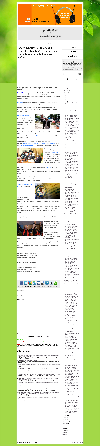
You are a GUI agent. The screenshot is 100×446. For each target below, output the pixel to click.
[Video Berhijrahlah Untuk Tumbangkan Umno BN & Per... (71, 400)
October (66, 93)
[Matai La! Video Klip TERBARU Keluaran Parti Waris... (71, 171)
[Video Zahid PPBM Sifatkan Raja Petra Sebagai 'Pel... (71, 392)
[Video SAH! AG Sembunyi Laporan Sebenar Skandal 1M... (71, 291)
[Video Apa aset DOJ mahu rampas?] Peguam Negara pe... (71, 312)
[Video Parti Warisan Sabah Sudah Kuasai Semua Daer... (71, 218)
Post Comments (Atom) (30, 333)
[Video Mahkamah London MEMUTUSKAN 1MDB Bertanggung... (70, 262)
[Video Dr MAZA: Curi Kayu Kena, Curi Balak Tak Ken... (71, 128)
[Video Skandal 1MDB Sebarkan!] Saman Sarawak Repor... (71, 119)
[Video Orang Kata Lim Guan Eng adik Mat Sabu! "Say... (71, 168)
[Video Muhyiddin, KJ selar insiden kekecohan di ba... (71, 389)
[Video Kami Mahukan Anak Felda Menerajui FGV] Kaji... (71, 165)
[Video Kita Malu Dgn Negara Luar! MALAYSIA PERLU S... (70, 266)
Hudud (47, 286)
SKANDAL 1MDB (53, 286)
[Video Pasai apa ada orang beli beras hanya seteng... (71, 403)
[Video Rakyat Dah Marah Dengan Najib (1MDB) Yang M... (71, 125)
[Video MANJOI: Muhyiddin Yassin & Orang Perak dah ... (71, 321)
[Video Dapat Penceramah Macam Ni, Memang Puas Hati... (71, 337)
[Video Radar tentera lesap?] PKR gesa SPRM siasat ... (71, 144)
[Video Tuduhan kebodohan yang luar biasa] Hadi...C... (71, 187)
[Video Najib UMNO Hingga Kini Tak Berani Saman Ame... (71, 233)
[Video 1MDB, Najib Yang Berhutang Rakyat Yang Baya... (71, 184)
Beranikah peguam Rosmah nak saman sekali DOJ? (71, 284)
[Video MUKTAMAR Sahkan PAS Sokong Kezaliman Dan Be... (71, 103)
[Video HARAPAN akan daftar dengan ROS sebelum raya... (70, 343)
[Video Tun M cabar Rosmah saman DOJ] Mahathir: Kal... (70, 253)
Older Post (58, 331)
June (65, 101)
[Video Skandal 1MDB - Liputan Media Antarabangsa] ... (71, 249)
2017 (64, 87)
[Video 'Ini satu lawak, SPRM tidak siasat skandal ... (71, 199)
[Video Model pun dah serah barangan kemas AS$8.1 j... (70, 159)
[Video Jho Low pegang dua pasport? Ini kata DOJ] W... (70, 300)
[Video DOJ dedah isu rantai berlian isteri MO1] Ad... (70, 309)
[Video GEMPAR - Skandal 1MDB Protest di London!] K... (71, 153)
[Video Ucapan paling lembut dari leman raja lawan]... (71, 374)
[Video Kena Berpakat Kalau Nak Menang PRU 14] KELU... (71, 256)
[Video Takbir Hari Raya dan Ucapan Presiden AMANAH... (70, 196)
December (66, 88)
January (66, 423)
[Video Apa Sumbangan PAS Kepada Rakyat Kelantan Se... (71, 134)
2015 (64, 428)
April (65, 417)
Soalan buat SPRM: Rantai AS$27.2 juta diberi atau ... (71, 214)
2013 (64, 432)
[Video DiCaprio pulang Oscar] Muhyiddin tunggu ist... (70, 306)
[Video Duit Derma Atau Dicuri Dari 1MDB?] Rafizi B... (70, 243)
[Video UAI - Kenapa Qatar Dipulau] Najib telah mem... (70, 355)
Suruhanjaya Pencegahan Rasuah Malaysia (43, 143)
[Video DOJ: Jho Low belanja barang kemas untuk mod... (70, 288)
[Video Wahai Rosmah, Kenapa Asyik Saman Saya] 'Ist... (71, 150)
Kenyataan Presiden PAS (24, 115)
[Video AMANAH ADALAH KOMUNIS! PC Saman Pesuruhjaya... (69, 236)
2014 (64, 430)
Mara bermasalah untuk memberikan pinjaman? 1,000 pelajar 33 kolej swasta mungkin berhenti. (39, 364)
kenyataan (48, 167)
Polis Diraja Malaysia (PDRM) (27, 145)
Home (50, 43)
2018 (64, 85)
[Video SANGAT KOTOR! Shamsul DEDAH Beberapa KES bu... (71, 409)
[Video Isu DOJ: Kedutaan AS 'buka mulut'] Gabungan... (70, 208)
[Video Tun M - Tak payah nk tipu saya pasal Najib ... (71, 156)
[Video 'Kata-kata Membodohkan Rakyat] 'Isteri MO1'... (71, 275)
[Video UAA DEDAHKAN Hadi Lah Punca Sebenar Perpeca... (71, 377)
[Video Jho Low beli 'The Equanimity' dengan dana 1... (70, 303)
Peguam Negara (27, 143)
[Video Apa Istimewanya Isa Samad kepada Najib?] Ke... (70, 315)
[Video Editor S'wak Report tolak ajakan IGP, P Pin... (71, 334)
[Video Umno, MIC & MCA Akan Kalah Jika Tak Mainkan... (71, 116)
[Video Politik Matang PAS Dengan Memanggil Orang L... (71, 328)
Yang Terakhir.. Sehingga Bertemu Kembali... (28, 360)
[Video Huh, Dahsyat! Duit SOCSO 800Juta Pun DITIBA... (71, 147)
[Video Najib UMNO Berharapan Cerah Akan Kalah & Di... (71, 162)
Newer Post (19, 331)
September (67, 95)
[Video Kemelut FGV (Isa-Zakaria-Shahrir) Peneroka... (71, 349)
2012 (64, 434)
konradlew (38, 336)
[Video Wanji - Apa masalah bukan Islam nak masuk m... (71, 386)
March (65, 419)
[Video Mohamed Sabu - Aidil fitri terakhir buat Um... (71, 190)
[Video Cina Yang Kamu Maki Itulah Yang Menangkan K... (70, 137)
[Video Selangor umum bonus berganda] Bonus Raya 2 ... (70, 362)
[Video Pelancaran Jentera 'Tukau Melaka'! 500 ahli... (71, 371)
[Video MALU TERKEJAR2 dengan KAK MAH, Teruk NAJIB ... (71, 272)
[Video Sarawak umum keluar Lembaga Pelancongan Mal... (71, 365)
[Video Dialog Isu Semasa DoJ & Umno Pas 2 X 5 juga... (71, 122)
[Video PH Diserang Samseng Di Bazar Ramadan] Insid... (71, 412)
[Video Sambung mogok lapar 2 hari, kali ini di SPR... (71, 211)
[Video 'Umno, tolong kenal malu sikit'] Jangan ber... (71, 325)
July (65, 99)
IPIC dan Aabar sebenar (42, 135)
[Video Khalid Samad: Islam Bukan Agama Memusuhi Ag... (71, 331)
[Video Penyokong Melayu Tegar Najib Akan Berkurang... (71, 358)
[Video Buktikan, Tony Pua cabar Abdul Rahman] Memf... (71, 227)
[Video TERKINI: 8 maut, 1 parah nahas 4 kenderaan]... (71, 380)
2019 (64, 83)
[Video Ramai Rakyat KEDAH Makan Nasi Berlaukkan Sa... (71, 181)
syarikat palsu (43, 133)
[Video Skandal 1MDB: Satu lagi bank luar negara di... (71, 202)
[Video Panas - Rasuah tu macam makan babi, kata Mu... (71, 193)
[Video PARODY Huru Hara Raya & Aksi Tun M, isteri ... (71, 174)
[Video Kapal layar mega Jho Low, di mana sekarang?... (71, 240)
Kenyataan (20, 102)
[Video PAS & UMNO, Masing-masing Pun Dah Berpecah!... (71, 406)
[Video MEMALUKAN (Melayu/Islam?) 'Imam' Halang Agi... (71, 396)
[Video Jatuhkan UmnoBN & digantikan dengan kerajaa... (71, 259)
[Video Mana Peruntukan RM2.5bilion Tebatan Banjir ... (70, 107)
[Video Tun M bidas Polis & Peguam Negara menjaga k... (71, 110)
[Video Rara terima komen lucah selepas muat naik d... (71, 352)
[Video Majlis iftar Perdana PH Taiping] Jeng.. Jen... (70, 318)
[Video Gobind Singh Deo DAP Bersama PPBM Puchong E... (70, 368)
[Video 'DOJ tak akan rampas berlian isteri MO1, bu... (70, 224)
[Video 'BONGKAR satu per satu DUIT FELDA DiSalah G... (71, 383)
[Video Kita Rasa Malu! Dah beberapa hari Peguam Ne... (70, 246)
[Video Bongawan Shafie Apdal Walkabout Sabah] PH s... (71, 297)
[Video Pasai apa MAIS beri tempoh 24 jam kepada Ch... (70, 346)
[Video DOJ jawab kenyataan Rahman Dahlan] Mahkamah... (71, 230)
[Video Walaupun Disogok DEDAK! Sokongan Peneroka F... (71, 221)
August (66, 97)
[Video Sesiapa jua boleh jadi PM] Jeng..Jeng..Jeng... (71, 205)
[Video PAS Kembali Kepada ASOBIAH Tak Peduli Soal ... (70, 113)
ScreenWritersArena (78, 442)
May (65, 415)
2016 (64, 426)
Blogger (48, 336)
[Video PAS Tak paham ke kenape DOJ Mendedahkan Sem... (71, 131)
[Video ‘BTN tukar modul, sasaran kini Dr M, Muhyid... (71, 340)
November (66, 90)
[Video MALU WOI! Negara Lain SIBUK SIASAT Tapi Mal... (71, 177)
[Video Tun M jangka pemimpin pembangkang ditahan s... (71, 140)
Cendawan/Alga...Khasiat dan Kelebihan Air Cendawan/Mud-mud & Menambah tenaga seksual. (39, 374)
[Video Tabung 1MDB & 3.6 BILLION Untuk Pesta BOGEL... (71, 294)
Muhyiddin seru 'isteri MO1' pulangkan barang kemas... (70, 278)
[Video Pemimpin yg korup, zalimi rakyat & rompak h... (71, 269)
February (66, 421)
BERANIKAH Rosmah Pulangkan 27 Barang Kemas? (71, 281)
